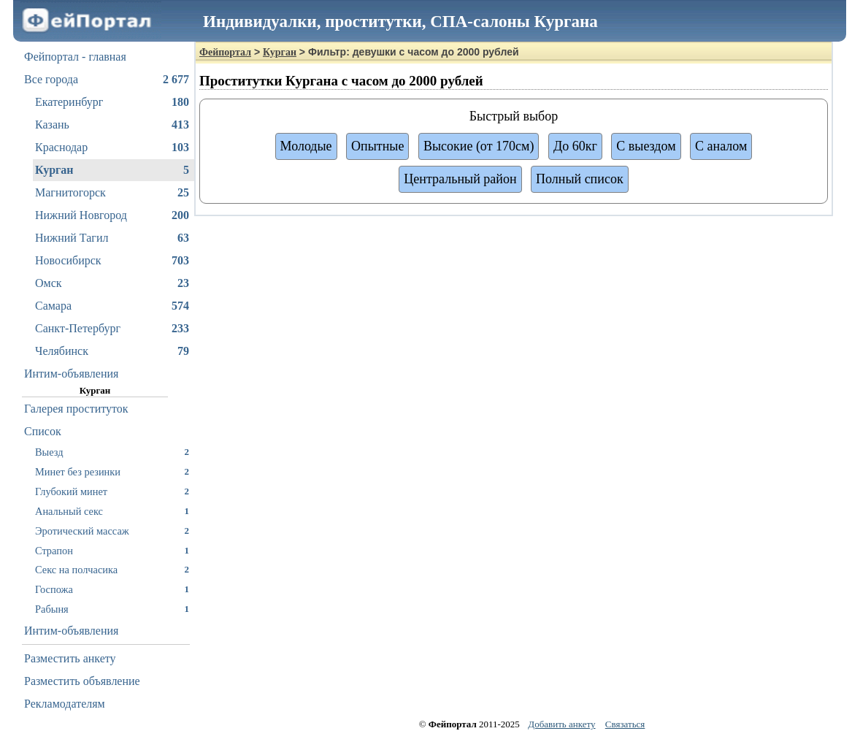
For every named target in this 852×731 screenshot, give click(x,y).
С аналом (721, 146)
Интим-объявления (71, 373)
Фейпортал (225, 52)
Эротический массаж (112, 530)
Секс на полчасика (112, 569)
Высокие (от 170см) (478, 146)
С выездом (645, 146)
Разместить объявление (82, 681)
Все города (106, 80)
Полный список (579, 179)
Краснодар (112, 147)
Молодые (306, 146)
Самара (112, 306)
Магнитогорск (112, 193)
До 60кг (575, 146)
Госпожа (112, 589)
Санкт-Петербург (112, 329)
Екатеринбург (112, 102)
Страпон (112, 550)
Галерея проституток (76, 408)
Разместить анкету (70, 658)
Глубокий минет (112, 491)
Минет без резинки (112, 471)
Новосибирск (112, 261)
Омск (112, 283)
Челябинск (112, 351)
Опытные (377, 146)
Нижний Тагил (112, 238)
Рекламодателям (64, 703)
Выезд (112, 451)
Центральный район (460, 179)
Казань (112, 125)
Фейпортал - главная (75, 56)
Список (42, 431)
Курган (112, 170)
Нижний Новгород (112, 215)
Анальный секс (112, 510)
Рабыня (112, 608)
